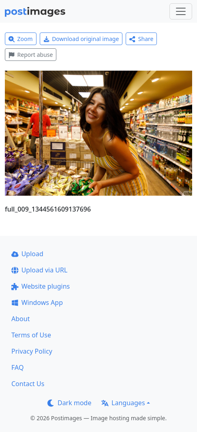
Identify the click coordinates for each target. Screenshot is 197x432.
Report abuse (31, 54)
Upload (27, 253)
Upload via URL (39, 270)
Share (141, 39)
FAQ (17, 367)
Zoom (21, 39)
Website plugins (40, 286)
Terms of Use (31, 334)
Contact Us (27, 383)
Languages (123, 402)
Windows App (37, 302)
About (20, 318)
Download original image (81, 39)
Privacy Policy (31, 351)
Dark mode (69, 402)
